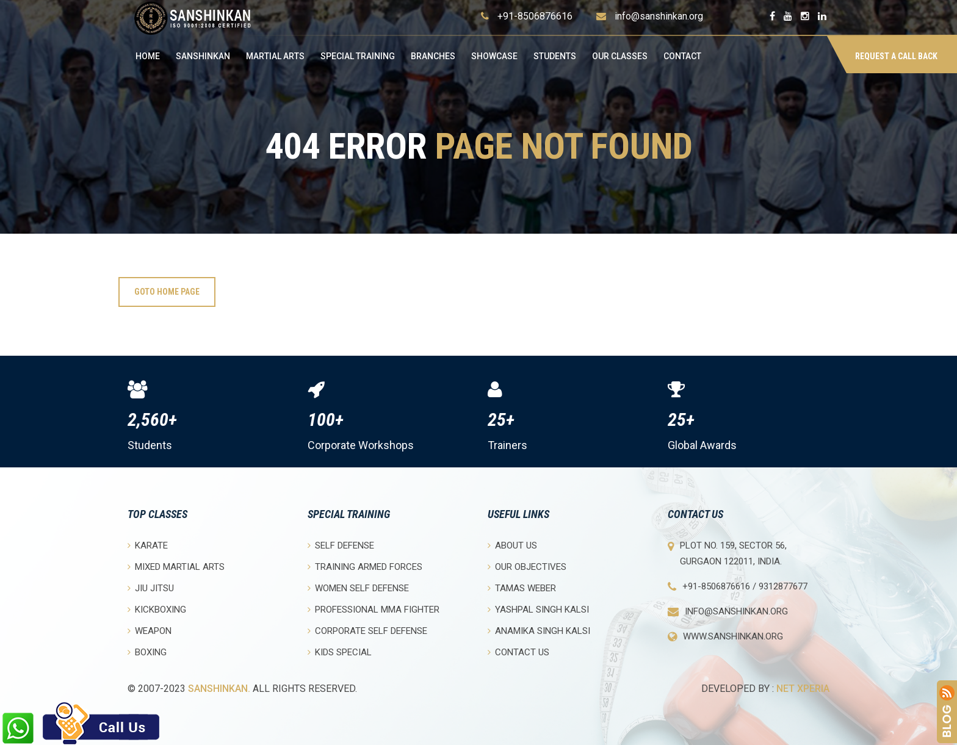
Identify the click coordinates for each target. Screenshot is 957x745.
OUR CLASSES (620, 56)
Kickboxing (157, 609)
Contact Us (518, 652)
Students (554, 56)
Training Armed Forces (365, 566)
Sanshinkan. (219, 688)
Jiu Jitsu (151, 588)
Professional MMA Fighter (373, 609)
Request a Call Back (896, 56)
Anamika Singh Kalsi (539, 630)
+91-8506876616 (534, 16)
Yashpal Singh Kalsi (538, 609)
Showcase (494, 56)
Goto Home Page (167, 292)
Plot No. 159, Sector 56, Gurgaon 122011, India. (733, 553)
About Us (512, 545)
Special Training (357, 56)
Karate (148, 545)
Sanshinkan (203, 56)
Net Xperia (802, 688)
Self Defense (341, 545)
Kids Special (340, 652)
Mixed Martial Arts (176, 566)
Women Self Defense (358, 588)
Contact (682, 56)
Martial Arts (275, 56)
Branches (433, 56)
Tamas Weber (522, 588)
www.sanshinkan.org (733, 636)
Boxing (147, 652)
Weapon (150, 630)
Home (147, 56)
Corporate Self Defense (367, 630)
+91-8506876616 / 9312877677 (744, 586)
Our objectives (527, 566)
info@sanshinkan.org (659, 16)
